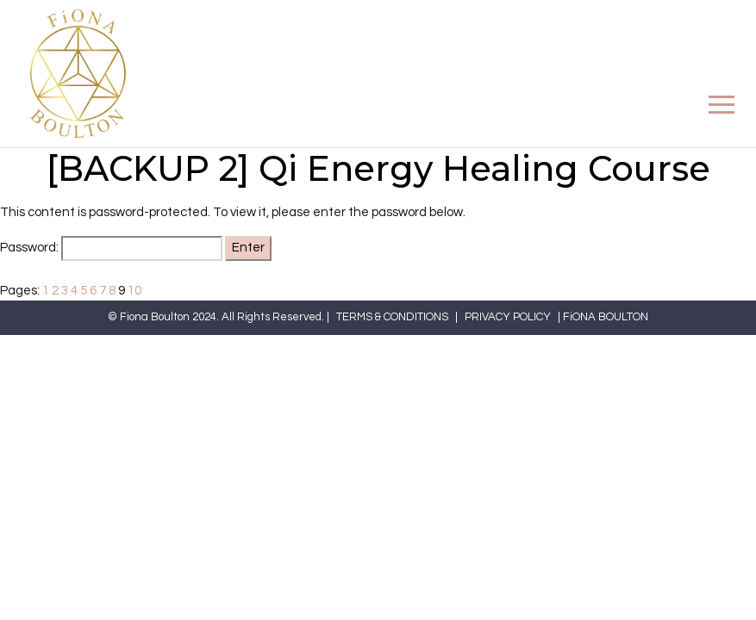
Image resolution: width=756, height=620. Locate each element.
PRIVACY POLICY (508, 317)
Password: (111, 248)
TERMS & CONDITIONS (392, 317)
